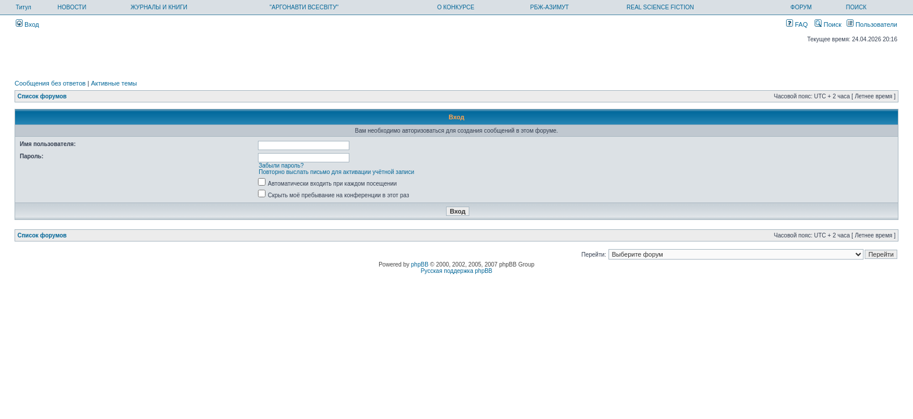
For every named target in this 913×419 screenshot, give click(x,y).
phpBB (420, 264)
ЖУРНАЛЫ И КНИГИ (158, 7)
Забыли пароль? (281, 165)
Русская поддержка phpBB (456, 271)
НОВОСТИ (72, 7)
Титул (23, 7)
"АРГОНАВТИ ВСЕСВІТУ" (304, 7)
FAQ (797, 24)
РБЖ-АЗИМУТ (549, 7)
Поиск (828, 24)
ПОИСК (856, 7)
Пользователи (872, 24)
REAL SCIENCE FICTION (660, 7)
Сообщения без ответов (50, 83)
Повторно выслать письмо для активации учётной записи (336, 172)
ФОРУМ (801, 7)
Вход (27, 24)
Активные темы (114, 83)
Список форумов (42, 96)
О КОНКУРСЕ (456, 7)
